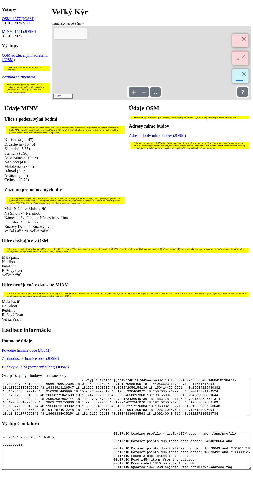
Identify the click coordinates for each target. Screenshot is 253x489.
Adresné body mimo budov (150, 135)
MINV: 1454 (12, 31)
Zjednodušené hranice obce (23, 358)
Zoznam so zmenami (18, 77)
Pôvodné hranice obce (19, 350)
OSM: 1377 (11, 19)
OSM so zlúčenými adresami (25, 55)
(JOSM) (27, 19)
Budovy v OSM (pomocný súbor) (28, 367)
